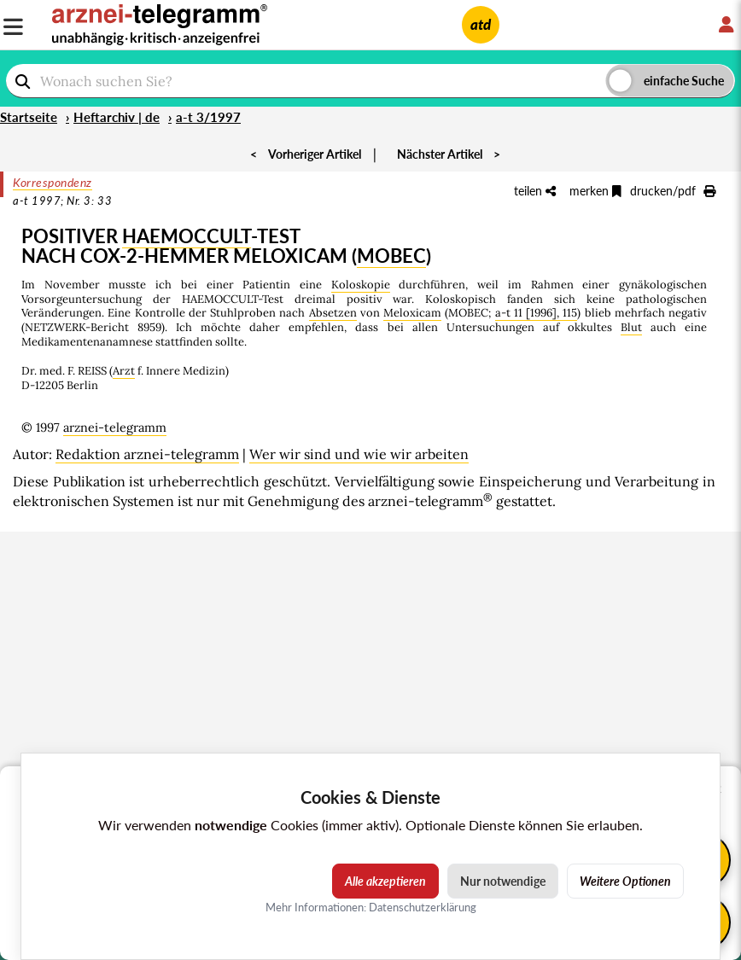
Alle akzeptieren (385, 881)
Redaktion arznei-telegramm (147, 454)
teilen (535, 190)
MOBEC (391, 255)
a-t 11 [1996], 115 (536, 312)
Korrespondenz (52, 182)
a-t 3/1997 (208, 117)
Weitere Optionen (625, 881)
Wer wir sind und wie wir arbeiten (359, 454)
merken (595, 190)
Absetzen (333, 312)
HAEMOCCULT (186, 235)
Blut (631, 327)
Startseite (28, 117)
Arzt (124, 371)
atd (480, 24)
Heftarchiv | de (116, 117)
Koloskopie (360, 284)
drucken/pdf (672, 190)
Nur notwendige (503, 881)
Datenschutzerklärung (422, 907)
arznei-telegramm (114, 427)
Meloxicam (412, 312)
